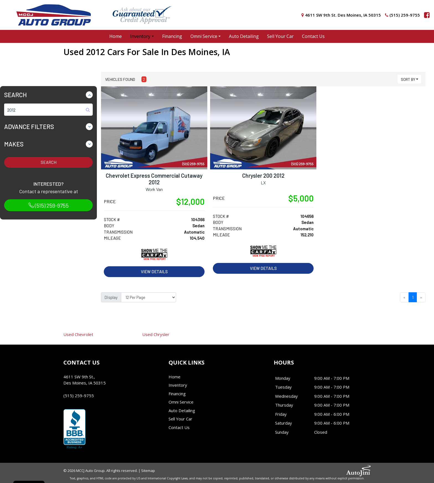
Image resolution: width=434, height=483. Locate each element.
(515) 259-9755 (48, 205)
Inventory (178, 385)
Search (48, 162)
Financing (177, 393)
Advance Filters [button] (29, 126)
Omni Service (181, 402)
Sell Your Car (180, 419)
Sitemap (148, 470)
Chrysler (155, 334)
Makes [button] (14, 144)
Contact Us (179, 427)
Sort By (408, 79)
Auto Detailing (182, 410)
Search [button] (15, 94)
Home (174, 376)
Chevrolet (78, 334)
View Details (154, 271)
